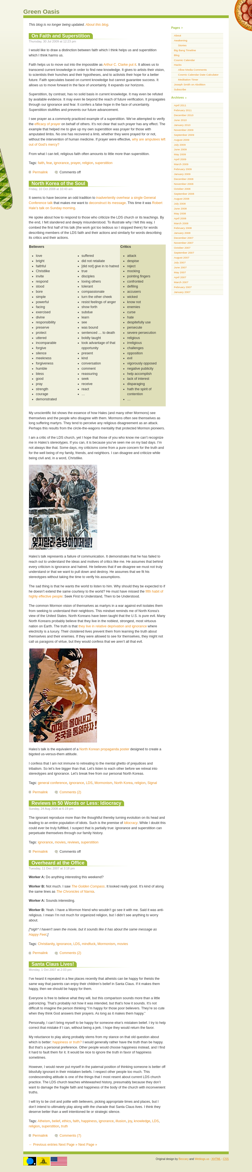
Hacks (178, 64)
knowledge (142, 1121)
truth (64, 1126)
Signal (152, 783)
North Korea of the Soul (58, 183)
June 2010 (180, 120)
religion (87, 163)
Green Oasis (41, 11)
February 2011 (183, 110)
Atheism (44, 1121)
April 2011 (180, 105)
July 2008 (180, 203)
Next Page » (68, 1145)
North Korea (123, 783)
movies (60, 842)
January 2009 (182, 174)
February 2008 (183, 227)
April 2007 (180, 277)
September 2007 (184, 252)
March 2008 (181, 223)
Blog (176, 55)
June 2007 (180, 267)
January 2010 (182, 125)
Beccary (183, 1158)
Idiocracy (131, 823)
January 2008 (182, 232)
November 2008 (183, 183)
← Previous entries (43, 1145)
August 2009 (181, 139)
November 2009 (183, 129)
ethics (66, 1121)
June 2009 (180, 149)
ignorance (61, 163)
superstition (104, 163)
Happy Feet (37, 935)
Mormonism (103, 783)
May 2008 (180, 213)
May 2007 (180, 272)
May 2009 (180, 154)
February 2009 (183, 169)
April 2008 (180, 218)
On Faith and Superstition (60, 36)
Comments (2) (70, 792)
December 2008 (183, 178)
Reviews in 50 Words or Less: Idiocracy (76, 803)
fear (49, 163)
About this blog (97, 25)
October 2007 (182, 247)
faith (41, 163)
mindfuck (89, 944)
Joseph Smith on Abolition (189, 84)
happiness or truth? (67, 1042)
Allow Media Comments (192, 69)
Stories (182, 45)
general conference (52, 783)
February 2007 (183, 287)
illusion (121, 1121)
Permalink (40, 172)
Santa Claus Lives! (52, 964)
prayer (75, 163)
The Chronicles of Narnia (75, 892)
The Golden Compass (88, 886)
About (177, 35)
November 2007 (183, 242)
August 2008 (181, 198)
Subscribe (180, 89)
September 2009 (184, 134)
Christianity (46, 944)
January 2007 (182, 292)
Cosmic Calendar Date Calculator (198, 74)
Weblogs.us (202, 1158)
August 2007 (181, 257)
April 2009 (180, 159)
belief (56, 1121)
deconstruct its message (107, 203)
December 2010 (183, 115)
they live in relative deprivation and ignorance (112, 626)
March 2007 (181, 282)
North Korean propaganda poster (104, 749)
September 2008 (184, 193)
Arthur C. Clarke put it (119, 65)
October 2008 (182, 188)
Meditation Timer (188, 79)
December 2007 (183, 237)
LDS (89, 783)
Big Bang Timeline (185, 50)
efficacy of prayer (48, 124)
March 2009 (181, 164)
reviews (73, 842)
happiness (89, 1121)
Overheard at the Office (57, 863)
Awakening (180, 40)
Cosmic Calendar (184, 60)
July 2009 (180, 144)
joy (130, 1121)
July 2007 (180, 262)
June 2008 (180, 208)
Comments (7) (70, 1135)
